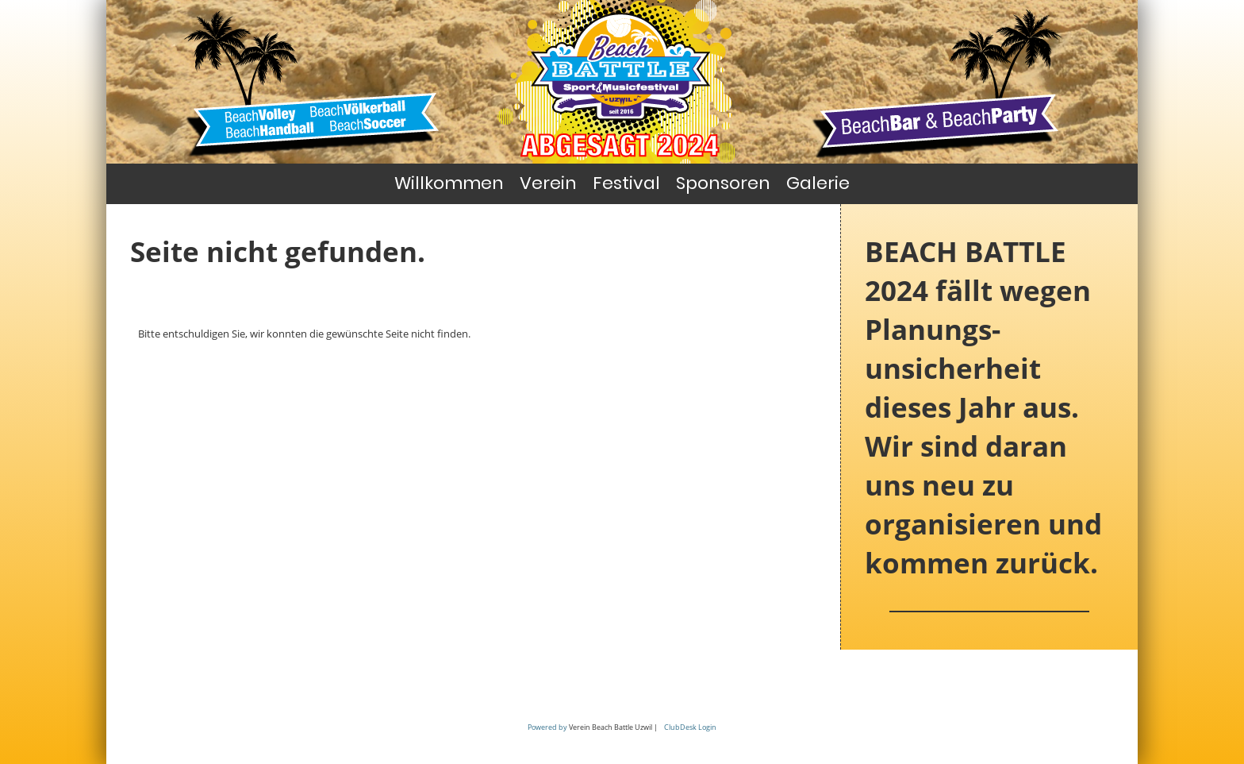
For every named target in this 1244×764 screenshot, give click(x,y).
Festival (626, 183)
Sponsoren (723, 183)
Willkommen (449, 183)
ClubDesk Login (690, 727)
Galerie (818, 183)
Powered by (547, 727)
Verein (548, 183)
